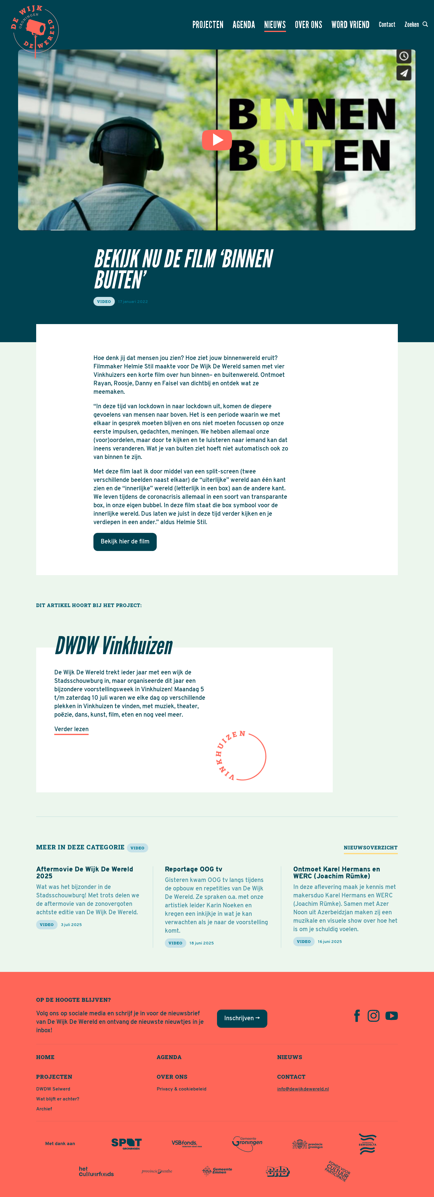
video (104, 301)
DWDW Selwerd (53, 1089)
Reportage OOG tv (193, 869)
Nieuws (275, 24)
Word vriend (351, 24)
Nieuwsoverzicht (371, 847)
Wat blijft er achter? (57, 1099)
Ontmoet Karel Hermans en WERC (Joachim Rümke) (336, 873)
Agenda (244, 24)
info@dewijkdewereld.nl (303, 1089)
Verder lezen (71, 730)
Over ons (308, 24)
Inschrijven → (242, 1019)
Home (45, 1057)
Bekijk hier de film (125, 542)
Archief (44, 1109)
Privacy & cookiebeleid (181, 1089)
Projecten (208, 24)
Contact (387, 24)
